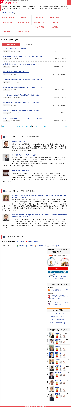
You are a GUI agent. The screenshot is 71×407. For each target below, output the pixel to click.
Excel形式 (20, 246)
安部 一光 (58, 353)
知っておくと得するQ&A (58, 313)
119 (44, 126)
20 (22, 126)
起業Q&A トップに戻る (7, 13)
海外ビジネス (8, 31)
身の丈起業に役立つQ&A (58, 316)
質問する (58, 268)
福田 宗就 (58, 340)
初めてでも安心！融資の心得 (20, 170)
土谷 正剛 (58, 373)
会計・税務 (39, 17)
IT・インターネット (23, 22)
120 (48, 126)
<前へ (3, 126)
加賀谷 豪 (58, 366)
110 (30, 126)
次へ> (65, 126)
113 (40, 126)
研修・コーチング (23, 31)
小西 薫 (57, 333)
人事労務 (55, 27)
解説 (36, 241)
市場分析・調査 (39, 27)
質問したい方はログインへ (60, 275)
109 (27, 126)
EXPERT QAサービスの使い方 (60, 276)
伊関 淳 (57, 359)
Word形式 (20, 241)
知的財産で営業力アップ (19, 141)
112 (36, 126)
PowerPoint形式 (40, 246)
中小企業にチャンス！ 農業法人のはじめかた (25, 155)
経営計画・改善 (7, 22)
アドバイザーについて (58, 278)
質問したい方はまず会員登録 (58, 272)
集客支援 (55, 22)
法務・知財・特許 (39, 22)
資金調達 (23, 17)
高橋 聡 (57, 346)
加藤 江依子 (59, 387)
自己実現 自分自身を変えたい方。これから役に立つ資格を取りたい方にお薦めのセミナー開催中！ (58, 297)
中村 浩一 (58, 394)
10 (20, 126)
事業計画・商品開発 (8, 17)
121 (51, 126)
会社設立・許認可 (55, 17)
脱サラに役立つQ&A (58, 319)
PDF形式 (29, 241)
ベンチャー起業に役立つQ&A (58, 323)
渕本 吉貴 (58, 381)
